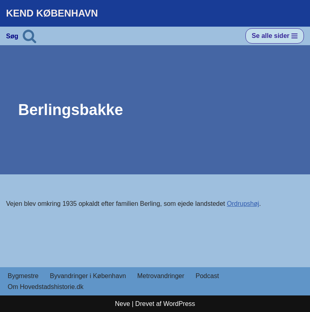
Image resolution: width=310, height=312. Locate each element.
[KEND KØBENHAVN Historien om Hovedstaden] (52, 13)
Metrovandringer (160, 275)
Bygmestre (23, 275)
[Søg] (29, 36)
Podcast (207, 275)
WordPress (179, 303)
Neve (122, 303)
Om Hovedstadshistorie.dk (46, 286)
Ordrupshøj (243, 203)
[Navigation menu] (274, 36)
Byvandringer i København (88, 275)
